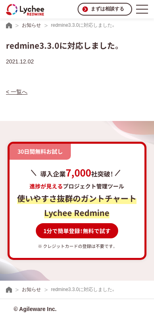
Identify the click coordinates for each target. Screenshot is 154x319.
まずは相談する (107, 9)
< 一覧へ (16, 92)
